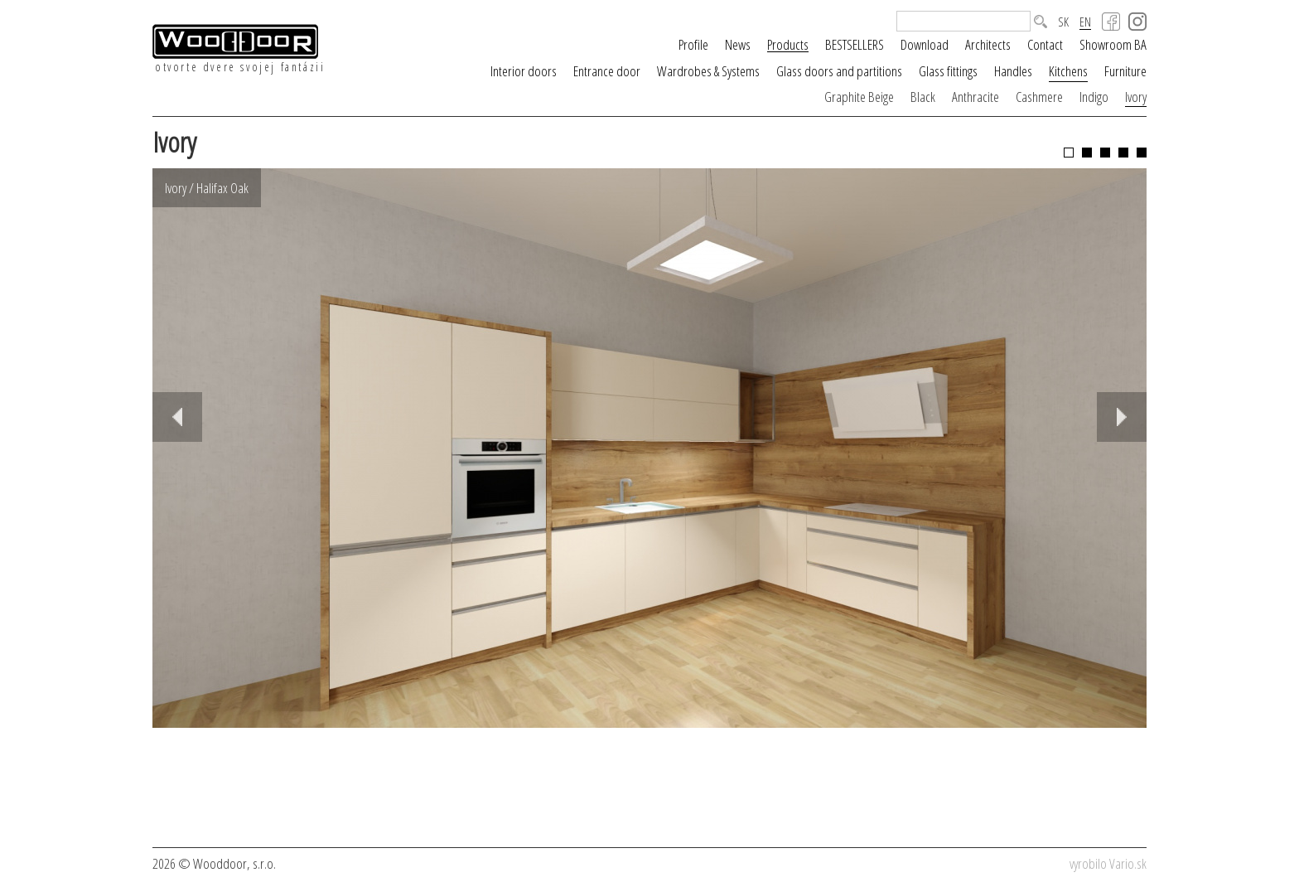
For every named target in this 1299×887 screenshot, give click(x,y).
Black (922, 96)
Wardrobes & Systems (708, 70)
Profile (693, 44)
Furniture (1125, 70)
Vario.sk (1128, 863)
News (738, 44)
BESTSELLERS (854, 44)
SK (1063, 22)
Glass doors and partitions (839, 70)
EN (1085, 22)
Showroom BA (1113, 44)
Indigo (1093, 96)
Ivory (1136, 96)
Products (788, 44)
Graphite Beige (859, 96)
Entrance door (606, 70)
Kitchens (1068, 70)
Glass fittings (948, 70)
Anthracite (975, 96)
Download (925, 44)
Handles (1013, 70)
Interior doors (523, 70)
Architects (988, 44)
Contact (1045, 44)
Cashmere (1039, 96)
